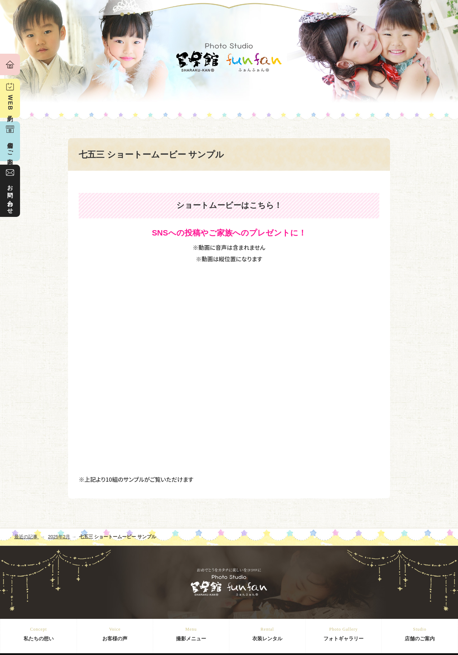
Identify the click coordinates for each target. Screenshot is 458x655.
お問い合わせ (10, 196)
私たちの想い (38, 633)
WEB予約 (10, 103)
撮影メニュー (191, 633)
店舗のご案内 (419, 633)
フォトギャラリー (343, 633)
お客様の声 (115, 633)
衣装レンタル (267, 633)
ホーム (10, 64)
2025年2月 (59, 536)
